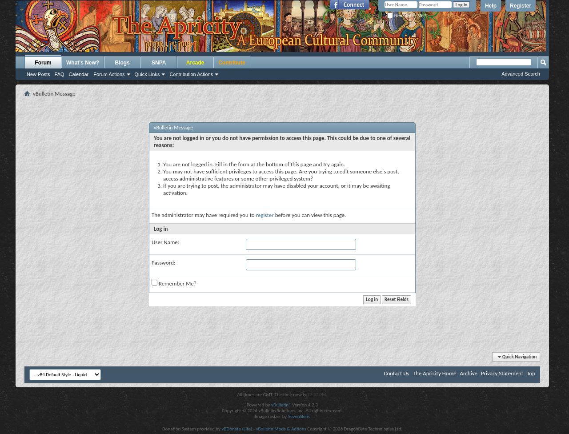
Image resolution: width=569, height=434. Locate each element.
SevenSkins (299, 416)
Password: (163, 262)
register (265, 215)
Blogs (122, 63)
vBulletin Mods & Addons (281, 429)
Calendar (79, 74)
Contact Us (396, 373)
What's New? (82, 63)
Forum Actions (108, 74)
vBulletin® (281, 405)
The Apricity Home (435, 373)
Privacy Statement (502, 373)
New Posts (38, 74)
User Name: (165, 242)
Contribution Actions (191, 74)
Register (520, 6)
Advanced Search (520, 73)
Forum (43, 63)
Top (531, 373)
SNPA (159, 63)
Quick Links (147, 74)
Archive (468, 373)
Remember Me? (406, 15)
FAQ (59, 74)
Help (491, 6)
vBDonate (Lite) (236, 429)
